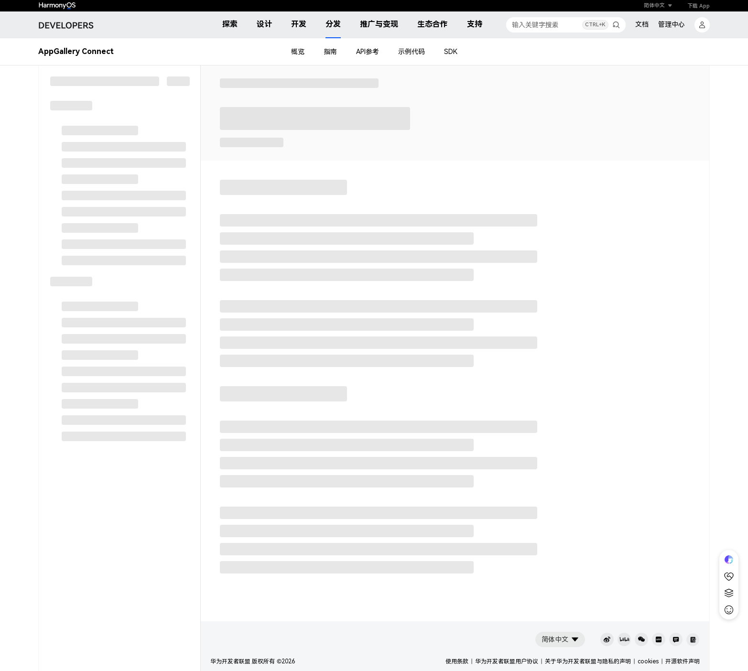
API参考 (367, 51)
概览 (297, 51)
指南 (330, 51)
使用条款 (456, 661)
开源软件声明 (682, 661)
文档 (642, 24)
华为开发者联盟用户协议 (506, 661)
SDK (450, 51)
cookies (648, 661)
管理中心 (671, 24)
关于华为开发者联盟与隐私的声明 (588, 661)
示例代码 (411, 51)
